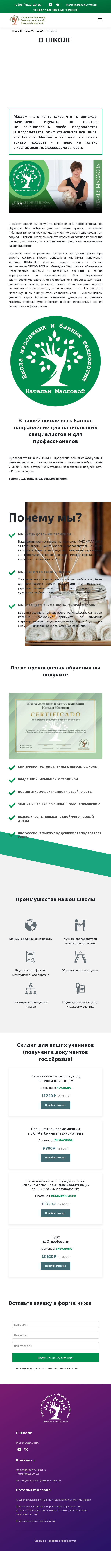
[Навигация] (100, 19)
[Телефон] (55, 1345)
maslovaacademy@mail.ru (81, 4)
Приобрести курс (55, 1104)
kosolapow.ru (69, 1540)
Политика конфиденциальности (35, 1520)
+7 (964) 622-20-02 (28, 4)
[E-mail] (55, 1335)
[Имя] (55, 1324)
